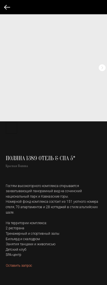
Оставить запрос (19, 265)
